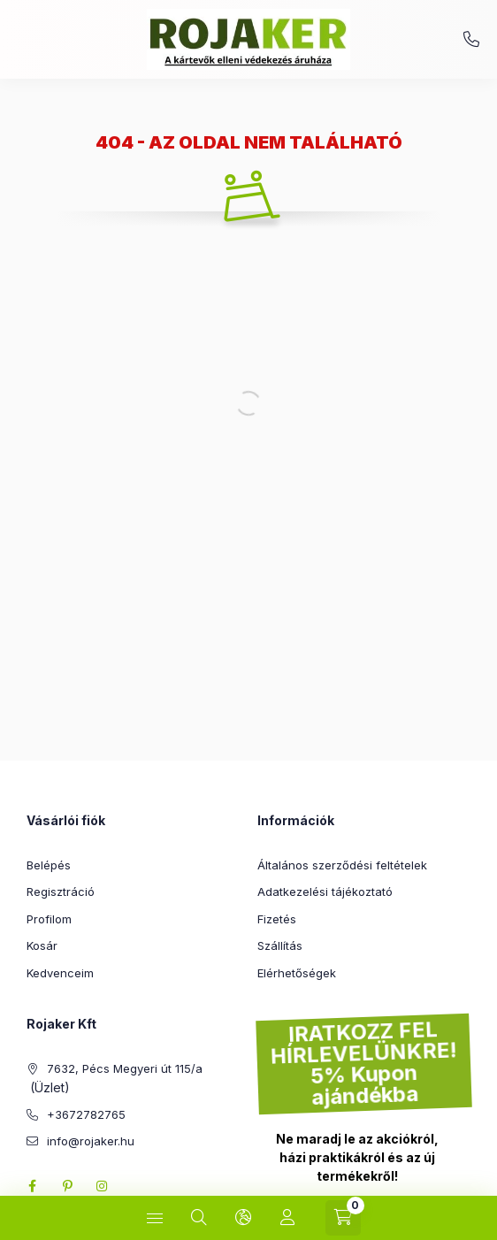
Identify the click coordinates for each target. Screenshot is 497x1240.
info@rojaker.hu (90, 1141)
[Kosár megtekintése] (343, 1218)
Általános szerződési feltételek (342, 865)
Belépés (49, 865)
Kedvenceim (60, 973)
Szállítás (279, 945)
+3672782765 (471, 39)
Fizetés (276, 919)
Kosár (42, 945)
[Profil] (287, 1218)
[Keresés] (199, 1218)
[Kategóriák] (154, 1218)
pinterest (67, 1186)
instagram (102, 1186)
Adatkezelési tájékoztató (325, 891)
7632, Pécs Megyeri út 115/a (125, 1068)
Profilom (49, 919)
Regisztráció (61, 891)
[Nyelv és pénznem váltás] (243, 1218)
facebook (32, 1186)
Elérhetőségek (296, 973)
